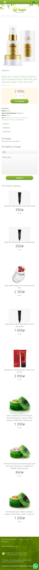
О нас (21, 539)
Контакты (5, 542)
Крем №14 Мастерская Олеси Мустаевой (19, 206)
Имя (4, 152)
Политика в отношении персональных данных (17, 566)
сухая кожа (24, 118)
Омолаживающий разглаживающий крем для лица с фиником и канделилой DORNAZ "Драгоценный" (19, 466)
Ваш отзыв (7, 157)
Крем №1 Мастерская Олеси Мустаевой (19, 242)
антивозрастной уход (8, 119)
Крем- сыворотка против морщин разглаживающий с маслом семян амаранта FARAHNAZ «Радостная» (19, 418)
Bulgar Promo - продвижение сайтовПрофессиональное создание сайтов (17, 553)
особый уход (20, 119)
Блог (28, 539)
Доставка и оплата (9, 539)
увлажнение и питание (12, 118)
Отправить (19, 178)
